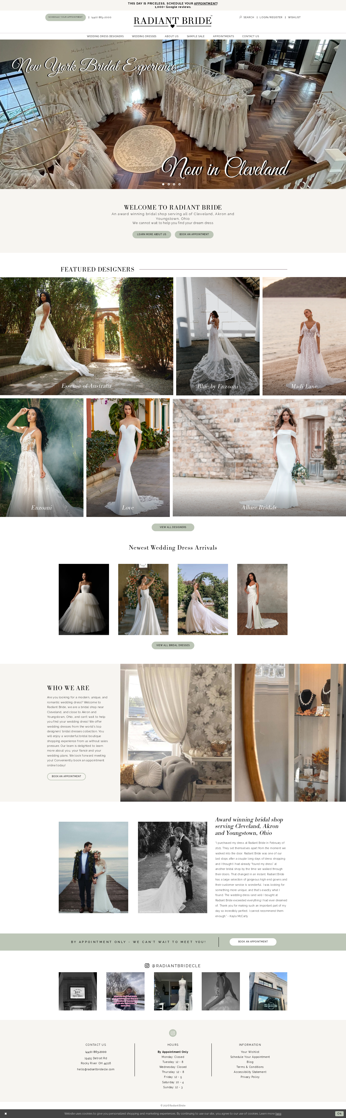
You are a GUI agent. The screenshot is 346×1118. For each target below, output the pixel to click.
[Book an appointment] (65, 17)
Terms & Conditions (250, 1066)
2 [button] (168, 184)
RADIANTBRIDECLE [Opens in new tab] (176, 966)
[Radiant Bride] (173, 21)
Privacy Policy (250, 1076)
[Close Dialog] (5, 1113)
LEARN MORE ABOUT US (151, 234)
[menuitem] (66, 17)
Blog (250, 1061)
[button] (271, 17)
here (278, 1113)
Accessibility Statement (250, 1071)
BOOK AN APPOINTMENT (194, 234)
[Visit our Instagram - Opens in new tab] (173, 1033)
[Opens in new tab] (78, 991)
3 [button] (174, 184)
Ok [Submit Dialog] (339, 1113)
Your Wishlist (250, 1051)
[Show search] (247, 17)
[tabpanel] (173, 114)
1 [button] (163, 184)
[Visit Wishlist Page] (294, 17)
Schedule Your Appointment (250, 1056)
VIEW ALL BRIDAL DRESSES (173, 645)
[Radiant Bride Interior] (173, 114)
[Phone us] (102, 17)
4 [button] (180, 184)
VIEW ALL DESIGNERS (173, 527)
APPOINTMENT (205, 3)
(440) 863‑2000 (96, 1051)
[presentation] (84, 599)
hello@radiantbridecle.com (95, 1069)
